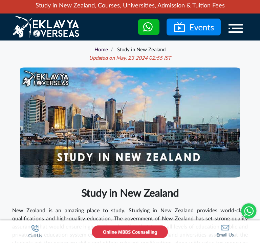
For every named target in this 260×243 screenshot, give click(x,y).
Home (101, 49)
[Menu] (235, 28)
